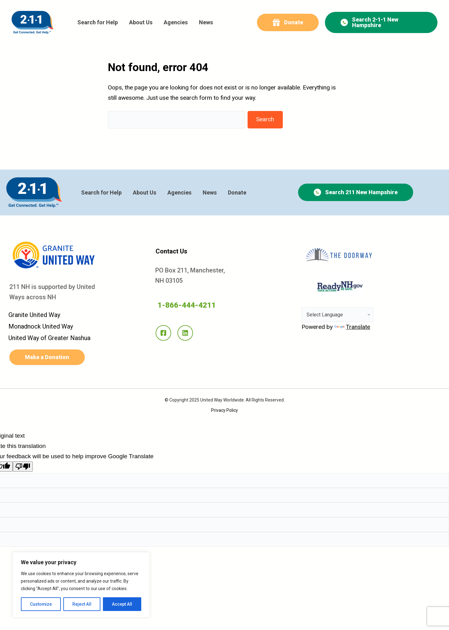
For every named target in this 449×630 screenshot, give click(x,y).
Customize (41, 604)
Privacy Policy (224, 410)
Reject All (82, 604)
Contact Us (171, 251)
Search (265, 119)
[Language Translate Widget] (338, 314)
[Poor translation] (23, 466)
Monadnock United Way (40, 326)
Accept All (122, 604)
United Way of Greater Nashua (49, 338)
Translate (352, 326)
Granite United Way (34, 315)
